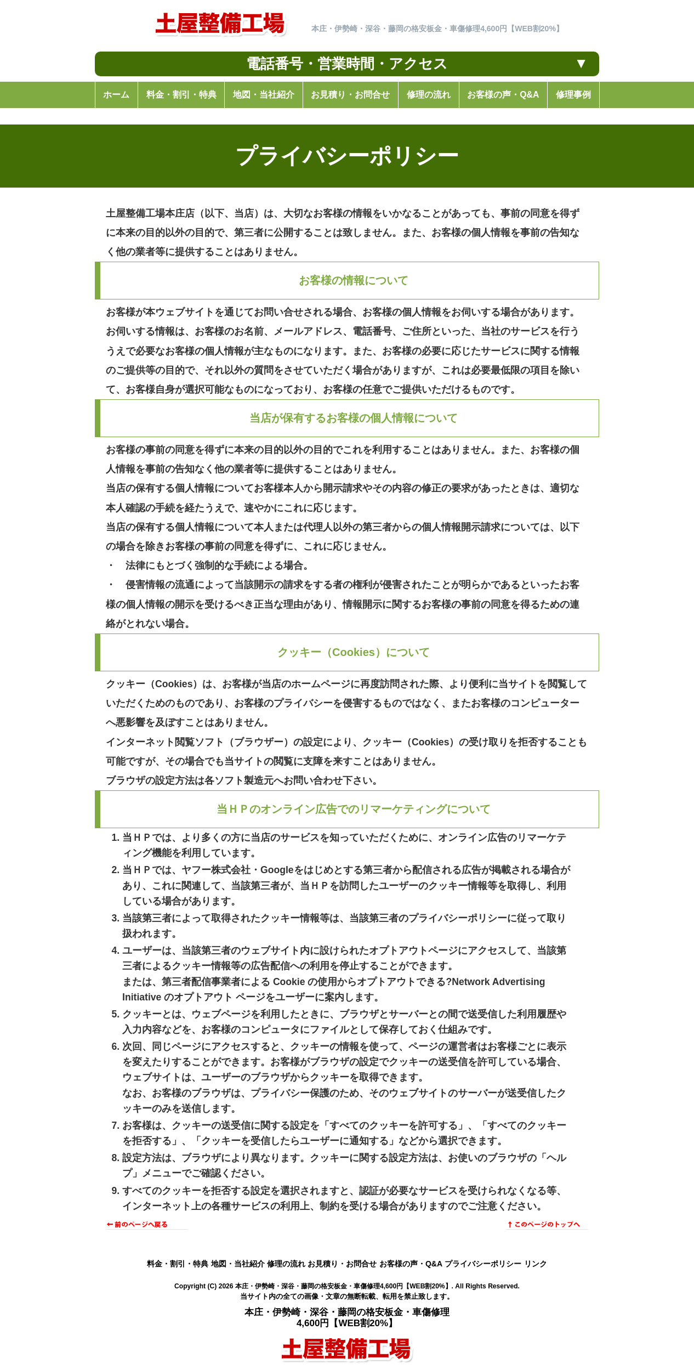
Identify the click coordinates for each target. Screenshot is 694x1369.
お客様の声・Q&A (410, 1263)
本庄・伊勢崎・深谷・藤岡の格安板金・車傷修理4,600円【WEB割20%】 (343, 1286)
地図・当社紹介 (238, 1263)
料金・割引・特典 (177, 1263)
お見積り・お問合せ (342, 1263)
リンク (535, 1263)
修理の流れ (286, 1263)
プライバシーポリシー (483, 1263)
